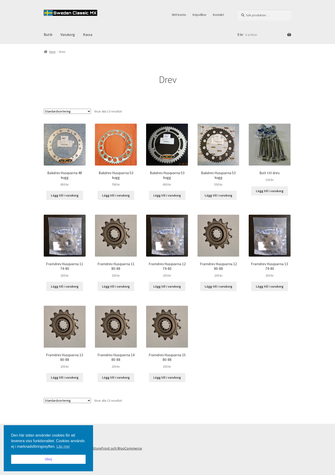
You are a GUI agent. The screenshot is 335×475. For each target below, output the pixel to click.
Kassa (87, 34)
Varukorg (67, 34)
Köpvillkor (200, 15)
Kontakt (218, 15)
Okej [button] (48, 459)
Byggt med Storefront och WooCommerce (108, 448)
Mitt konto (179, 15)
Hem (52, 52)
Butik (48, 34)
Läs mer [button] (63, 446)
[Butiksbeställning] (67, 111)
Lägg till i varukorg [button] (64, 195)
